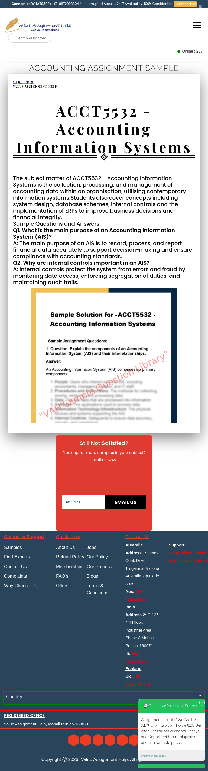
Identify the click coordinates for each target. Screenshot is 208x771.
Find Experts (17, 556)
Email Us (125, 502)
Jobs (91, 547)
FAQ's (62, 576)
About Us (65, 547)
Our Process (99, 566)
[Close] (200, 6)
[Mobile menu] (197, 25)
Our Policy (97, 556)
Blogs (92, 576)
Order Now (23, 82)
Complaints (15, 576)
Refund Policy (70, 556)
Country (14, 696)
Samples (13, 547)
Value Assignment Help (35, 86)
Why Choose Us (20, 585)
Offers (62, 585)
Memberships (69, 566)
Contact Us (15, 566)
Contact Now (185, 4)
